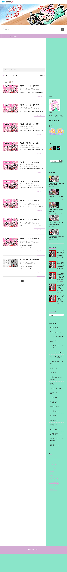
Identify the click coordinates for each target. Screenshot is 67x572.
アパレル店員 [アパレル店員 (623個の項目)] (54, 464)
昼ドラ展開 (53, 429)
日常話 (52, 425)
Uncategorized (54, 332)
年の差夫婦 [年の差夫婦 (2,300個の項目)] (54, 482)
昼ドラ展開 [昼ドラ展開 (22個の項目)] (53, 485)
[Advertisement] (24, 56)
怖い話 (52, 415)
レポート (53, 368)
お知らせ (53, 341)
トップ (5, 36)
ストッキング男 (55, 352)
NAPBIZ (37, 549)
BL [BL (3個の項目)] (51, 457)
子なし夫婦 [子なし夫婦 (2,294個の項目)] (54, 478)
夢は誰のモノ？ (55, 388)
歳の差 (37, 89)
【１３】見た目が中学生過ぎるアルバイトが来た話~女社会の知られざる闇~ (60, 298)
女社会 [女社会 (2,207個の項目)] (53, 475)
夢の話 (52, 384)
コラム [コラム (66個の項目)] (52, 468)
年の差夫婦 (33, 89)
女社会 (23, 89)
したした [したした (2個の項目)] (52, 461)
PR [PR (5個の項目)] (55, 457)
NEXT (40, 281)
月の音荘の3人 (55, 434)
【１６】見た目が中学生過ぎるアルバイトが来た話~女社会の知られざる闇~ (60, 265)
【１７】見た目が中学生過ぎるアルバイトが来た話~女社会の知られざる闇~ (60, 254)
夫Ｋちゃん (53, 393)
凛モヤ (52, 372)
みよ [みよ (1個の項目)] (59, 461)
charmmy (53, 327)
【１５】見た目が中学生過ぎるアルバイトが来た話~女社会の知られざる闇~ (60, 276)
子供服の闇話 (54, 406)
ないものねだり (60, 199)
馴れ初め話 (53, 445)
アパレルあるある (14, 36)
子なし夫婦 (30, 88)
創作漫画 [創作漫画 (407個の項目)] (53, 471)
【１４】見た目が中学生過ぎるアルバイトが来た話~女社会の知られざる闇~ (60, 287)
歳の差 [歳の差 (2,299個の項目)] (53, 489)
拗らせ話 (53, 420)
